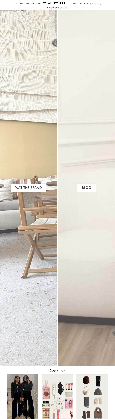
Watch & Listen (36, 4)
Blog (27, 4)
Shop (74, 4)
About (21, 4)
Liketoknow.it (83, 4)
